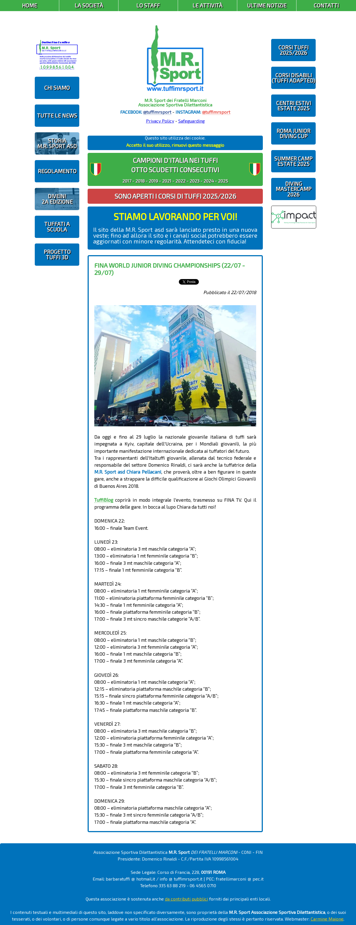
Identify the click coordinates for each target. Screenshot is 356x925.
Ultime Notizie (266, 5)
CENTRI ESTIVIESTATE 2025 (293, 105)
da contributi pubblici (186, 898)
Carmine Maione (327, 918)
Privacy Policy (160, 120)
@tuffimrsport (157, 112)
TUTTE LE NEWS (57, 115)
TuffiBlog (103, 500)
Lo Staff (148, 5)
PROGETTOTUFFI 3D (57, 254)
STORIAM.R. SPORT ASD (57, 143)
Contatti (326, 5)
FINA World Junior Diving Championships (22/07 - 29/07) (169, 269)
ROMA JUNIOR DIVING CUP (293, 133)
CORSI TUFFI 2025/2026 (293, 50)
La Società (89, 5)
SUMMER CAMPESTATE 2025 (293, 161)
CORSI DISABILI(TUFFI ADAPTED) (293, 78)
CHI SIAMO (57, 87)
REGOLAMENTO (57, 171)
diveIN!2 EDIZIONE (57, 199)
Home (29, 5)
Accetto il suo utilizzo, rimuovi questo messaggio (175, 145)
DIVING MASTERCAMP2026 (294, 188)
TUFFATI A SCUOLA (57, 226)
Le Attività (207, 5)
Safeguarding (191, 120)
